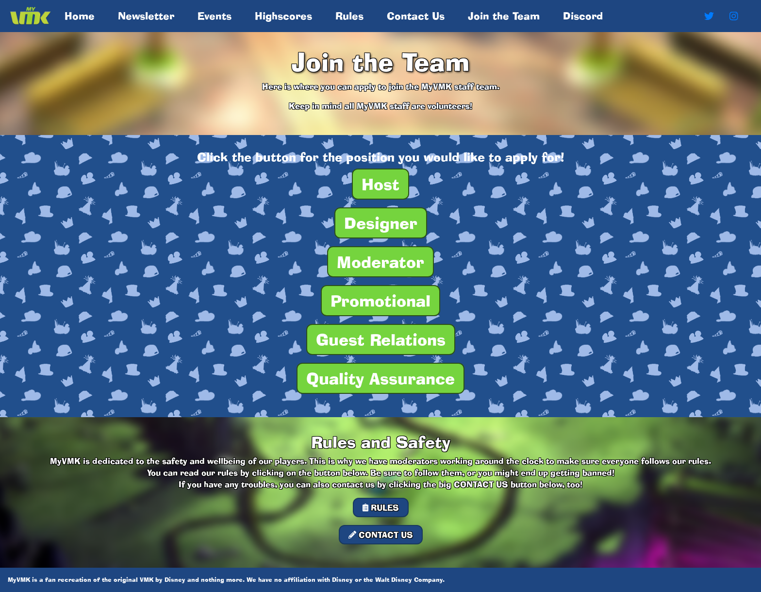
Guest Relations (381, 339)
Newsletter (146, 15)
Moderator (380, 261)
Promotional (380, 300)
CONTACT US (380, 534)
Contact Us (416, 15)
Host (380, 184)
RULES (381, 507)
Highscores (283, 15)
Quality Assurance (380, 378)
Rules (349, 15)
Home (82, 15)
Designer (380, 223)
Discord (583, 15)
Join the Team (504, 15)
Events (215, 15)
